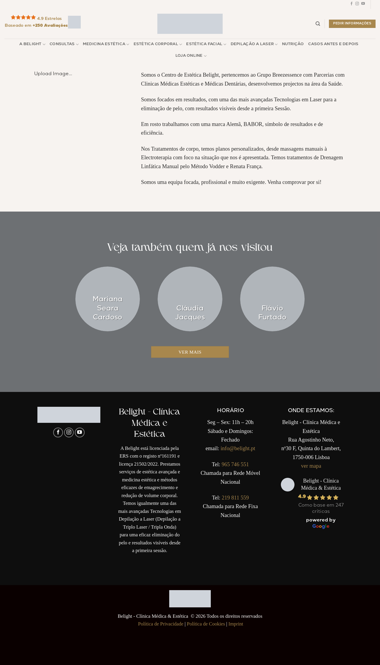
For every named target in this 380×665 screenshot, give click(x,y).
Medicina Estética (106, 44)
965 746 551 (235, 464)
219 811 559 (235, 498)
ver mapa (311, 466)
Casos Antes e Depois (333, 44)
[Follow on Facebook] (351, 4)
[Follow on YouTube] (363, 4)
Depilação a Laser (254, 44)
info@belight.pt (238, 448)
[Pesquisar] (318, 23)
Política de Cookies (206, 624)
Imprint (235, 624)
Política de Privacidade (160, 624)
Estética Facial (206, 44)
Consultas (64, 44)
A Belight (32, 44)
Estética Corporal (158, 44)
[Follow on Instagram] (357, 4)
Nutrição (293, 44)
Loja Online (191, 56)
